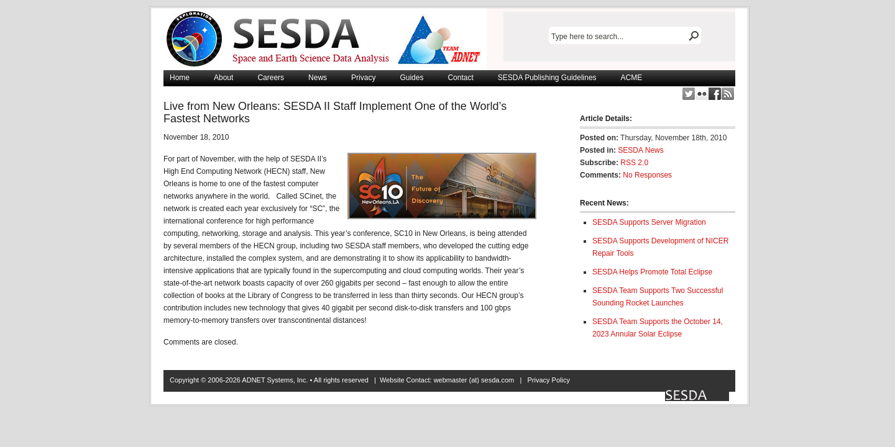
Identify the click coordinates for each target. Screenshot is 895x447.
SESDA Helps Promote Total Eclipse (652, 272)
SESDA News (640, 150)
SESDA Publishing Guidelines (547, 77)
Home (180, 77)
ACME (632, 77)
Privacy (363, 77)
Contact (460, 77)
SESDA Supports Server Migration (649, 222)
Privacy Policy (548, 380)
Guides (411, 77)
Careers (270, 77)
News (317, 77)
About (223, 77)
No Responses (647, 175)
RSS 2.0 (634, 162)
